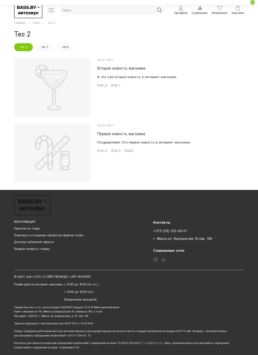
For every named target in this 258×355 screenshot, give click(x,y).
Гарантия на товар (27, 229)
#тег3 (129, 150)
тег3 (65, 47)
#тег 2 (102, 85)
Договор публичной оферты (34, 242)
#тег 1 (115, 85)
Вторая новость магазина (121, 68)
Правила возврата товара (32, 249)
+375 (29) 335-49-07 (170, 231)
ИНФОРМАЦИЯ (24, 222)
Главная (19, 23)
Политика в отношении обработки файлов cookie (48, 236)
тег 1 (44, 47)
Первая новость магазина (121, 134)
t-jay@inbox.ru (153, 343)
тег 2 (23, 47)
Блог (36, 23)
